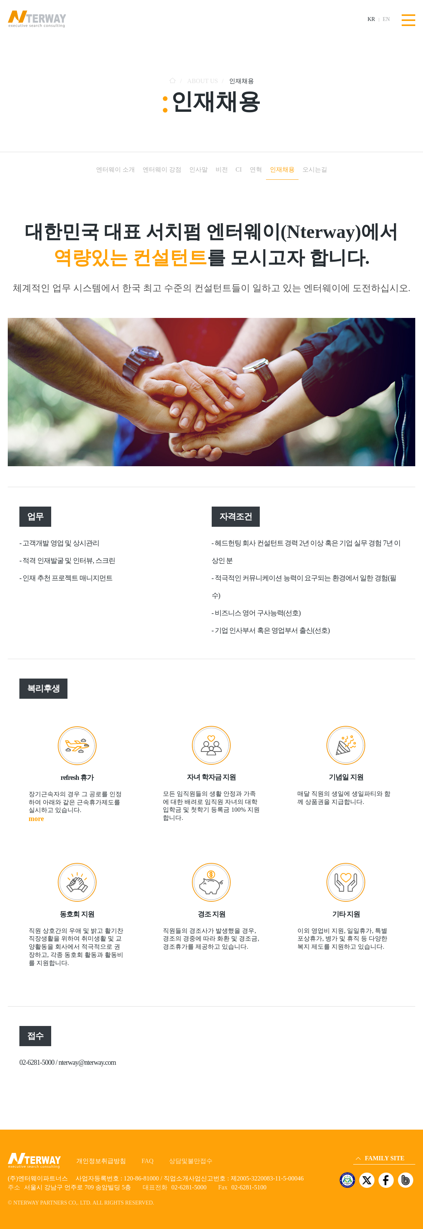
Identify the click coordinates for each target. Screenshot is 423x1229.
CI (239, 169)
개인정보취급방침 (101, 1161)
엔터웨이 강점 (162, 169)
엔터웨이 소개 (115, 169)
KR (371, 19)
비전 (222, 169)
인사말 (198, 169)
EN (386, 19)
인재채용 (282, 169)
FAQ (148, 1161)
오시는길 (314, 169)
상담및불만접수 (190, 1161)
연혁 (256, 169)
